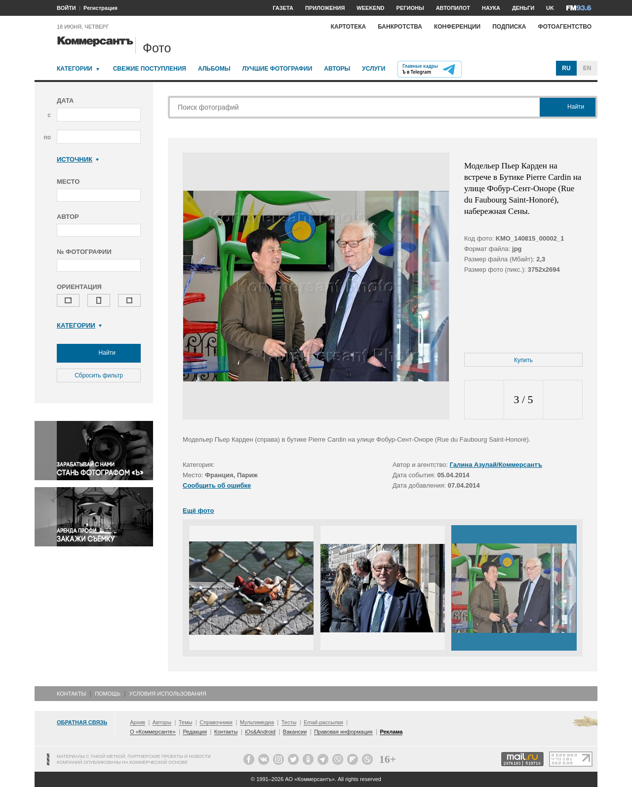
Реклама (391, 732)
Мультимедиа (257, 722)
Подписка (509, 26)
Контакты (71, 694)
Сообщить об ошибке (217, 485)
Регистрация (100, 8)
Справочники (216, 722)
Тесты (289, 722)
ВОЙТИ (66, 8)
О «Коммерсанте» (152, 732)
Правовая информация (343, 732)
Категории (74, 68)
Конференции (457, 26)
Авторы (337, 68)
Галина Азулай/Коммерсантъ (496, 464)
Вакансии (295, 732)
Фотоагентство (565, 26)
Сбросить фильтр (99, 375)
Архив (137, 722)
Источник (78, 159)
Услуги (373, 68)
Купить (523, 360)
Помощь (107, 694)
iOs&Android (260, 732)
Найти (99, 353)
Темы (186, 722)
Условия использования (167, 694)
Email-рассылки (323, 722)
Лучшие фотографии (277, 68)
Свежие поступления (149, 68)
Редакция (194, 732)
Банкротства (400, 26)
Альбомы (214, 68)
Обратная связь (82, 722)
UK (550, 8)
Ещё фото (198, 510)
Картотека (348, 26)
